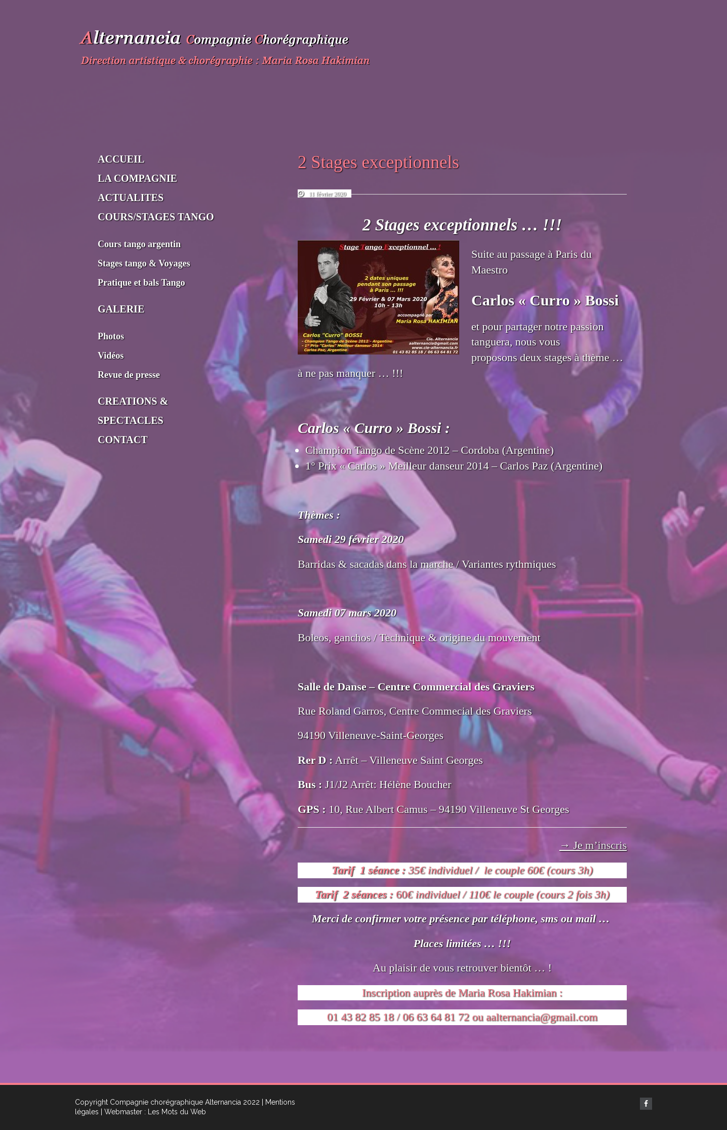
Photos (111, 336)
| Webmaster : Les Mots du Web (153, 1112)
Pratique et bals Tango (141, 283)
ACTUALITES (131, 197)
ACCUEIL (121, 159)
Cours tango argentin (139, 244)
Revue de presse (129, 375)
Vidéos (111, 355)
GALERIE (121, 309)
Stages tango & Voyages (144, 263)
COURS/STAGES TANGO (156, 216)
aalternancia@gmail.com (541, 1016)
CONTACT (123, 439)
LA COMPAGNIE (137, 178)
